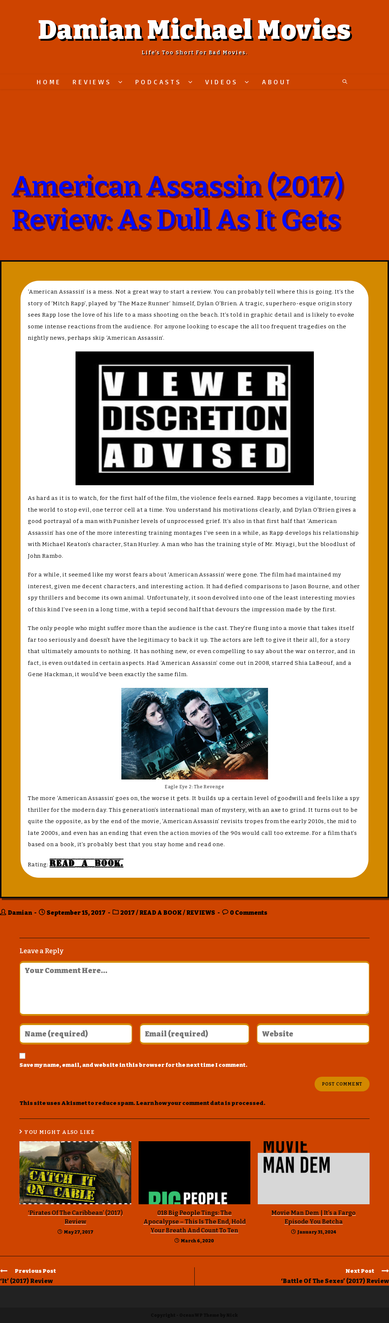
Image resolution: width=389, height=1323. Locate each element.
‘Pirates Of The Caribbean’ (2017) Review (75, 1217)
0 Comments (248, 912)
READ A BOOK (160, 912)
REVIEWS (200, 912)
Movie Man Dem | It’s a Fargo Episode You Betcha (313, 1217)
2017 (127, 912)
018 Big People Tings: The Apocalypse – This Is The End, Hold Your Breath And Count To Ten (194, 1221)
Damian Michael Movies (194, 30)
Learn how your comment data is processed (200, 1103)
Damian (20, 912)
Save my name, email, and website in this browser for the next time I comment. (133, 1065)
